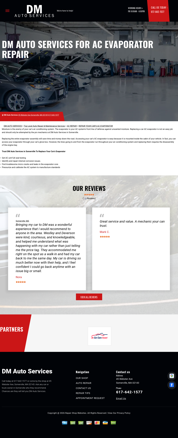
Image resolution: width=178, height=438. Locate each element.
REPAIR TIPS (83, 393)
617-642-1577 (157, 12)
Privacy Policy (123, 413)
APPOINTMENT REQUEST (90, 398)
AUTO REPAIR (83, 383)
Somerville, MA (22, 221)
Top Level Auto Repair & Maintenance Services (44, 126)
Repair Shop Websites (75, 413)
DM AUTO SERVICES (13, 126)
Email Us (121, 398)
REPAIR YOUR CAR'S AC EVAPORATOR (96, 126)
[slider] (89, 195)
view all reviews (88, 297)
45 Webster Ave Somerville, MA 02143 (33, 115)
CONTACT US (83, 388)
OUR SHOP (82, 378)
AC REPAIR (72, 126)
